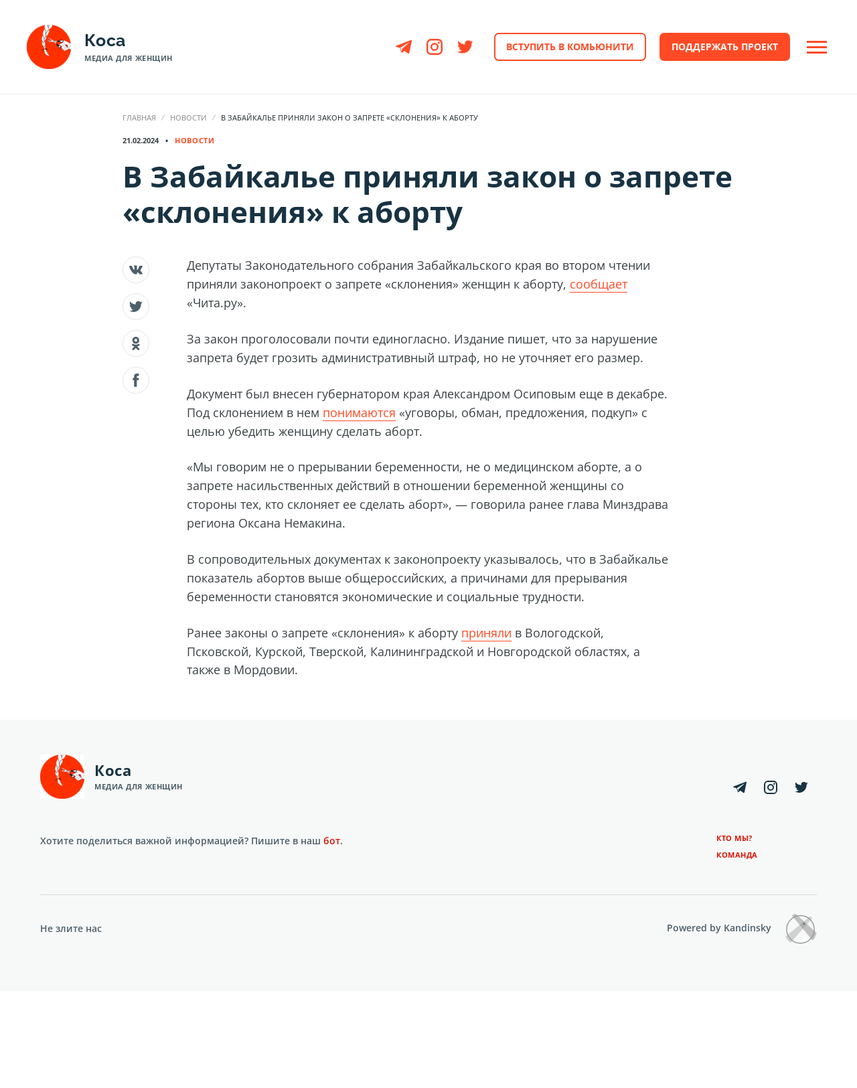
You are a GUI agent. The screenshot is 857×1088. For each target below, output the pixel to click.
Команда (737, 855)
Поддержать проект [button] (725, 46)
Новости (188, 117)
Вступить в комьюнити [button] (570, 46)
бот (331, 840)
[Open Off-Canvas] (816, 47)
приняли (486, 633)
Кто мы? (734, 838)
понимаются (359, 412)
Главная (139, 117)
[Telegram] (403, 46)
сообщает (598, 284)
